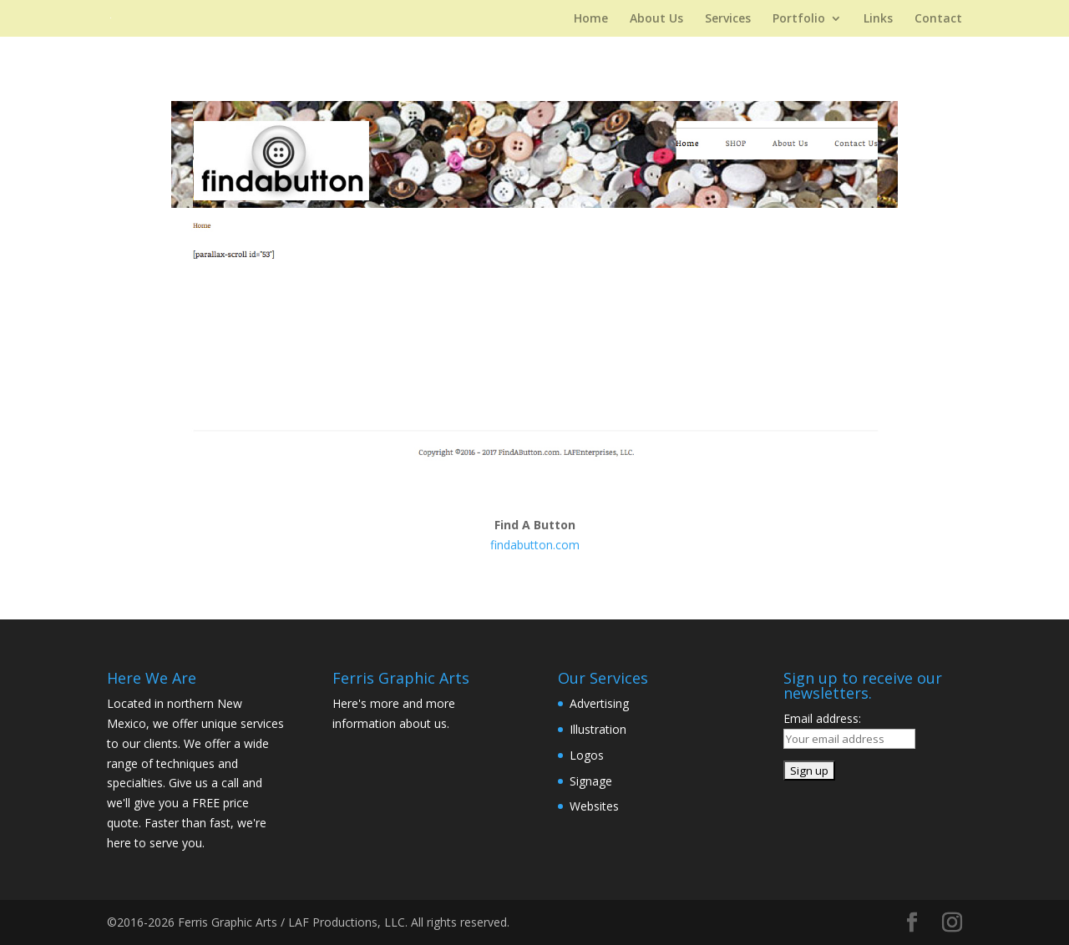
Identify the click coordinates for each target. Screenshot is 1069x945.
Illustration (598, 729)
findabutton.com (535, 545)
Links (878, 19)
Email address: (822, 718)
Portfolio (799, 19)
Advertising (599, 703)
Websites (594, 806)
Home (591, 19)
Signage (591, 781)
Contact (938, 19)
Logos (587, 755)
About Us (656, 19)
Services (728, 19)
